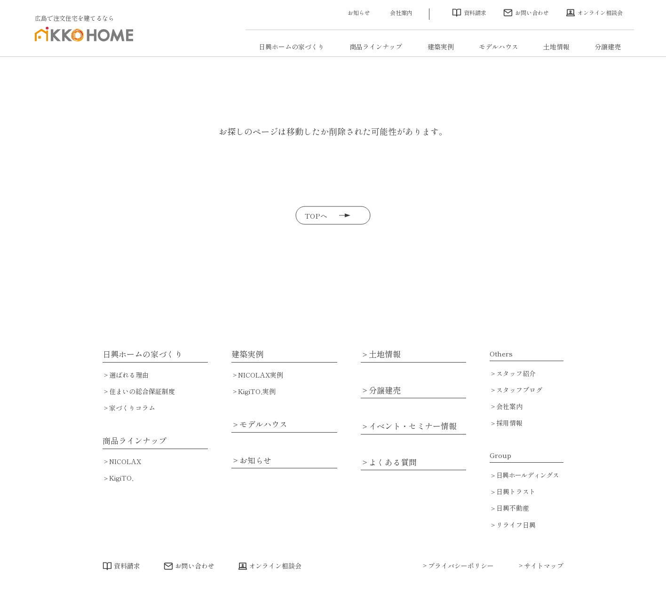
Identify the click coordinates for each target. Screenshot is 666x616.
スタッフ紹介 (516, 373)
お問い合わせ (532, 12)
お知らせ (359, 12)
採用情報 (509, 422)
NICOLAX (125, 461)
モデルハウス (498, 46)
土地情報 (556, 46)
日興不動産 (512, 508)
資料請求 (475, 12)
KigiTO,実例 (257, 391)
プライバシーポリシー (461, 565)
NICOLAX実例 (260, 374)
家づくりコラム (132, 407)
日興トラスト (516, 491)
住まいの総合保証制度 (142, 391)
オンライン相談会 (600, 12)
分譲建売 (608, 46)
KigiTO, (121, 477)
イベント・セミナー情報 (413, 426)
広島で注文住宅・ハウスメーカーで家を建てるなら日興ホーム (84, 40)
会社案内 (401, 12)
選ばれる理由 (129, 374)
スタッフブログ (519, 390)
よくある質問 (393, 462)
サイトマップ (543, 565)
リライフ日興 (516, 524)
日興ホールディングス (527, 475)
